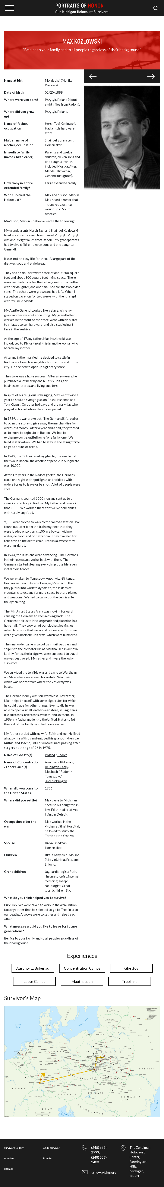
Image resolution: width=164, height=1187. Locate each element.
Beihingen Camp (56, 767)
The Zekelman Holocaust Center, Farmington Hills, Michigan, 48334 (139, 1161)
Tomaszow (52, 776)
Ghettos (131, 968)
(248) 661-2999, (99, 1149)
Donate (47, 1158)
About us (9, 1158)
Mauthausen (82, 981)
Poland (50, 755)
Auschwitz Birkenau (59, 762)
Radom (62, 755)
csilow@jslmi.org (103, 1172)
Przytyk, (51, 100)
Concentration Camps (82, 968)
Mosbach (51, 771)
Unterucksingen (56, 781)
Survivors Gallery (14, 1147)
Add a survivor (51, 1147)
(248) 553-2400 (99, 1159)
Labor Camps (34, 981)
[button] (93, 76)
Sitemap (8, 1168)
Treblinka (130, 981)
